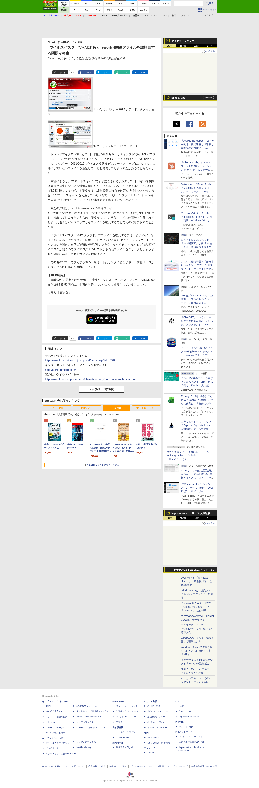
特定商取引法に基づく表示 (204, 766)
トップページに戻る (102, 389)
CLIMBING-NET (123, 737)
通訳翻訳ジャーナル (157, 716)
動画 (174, 15)
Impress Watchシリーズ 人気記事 (190, 513)
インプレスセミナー (86, 722)
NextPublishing (83, 747)
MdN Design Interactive (158, 743)
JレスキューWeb (155, 722)
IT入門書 (116, 408)
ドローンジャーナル (55, 727)
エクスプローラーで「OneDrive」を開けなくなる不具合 (196, 629)
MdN (146, 733)
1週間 (196, 46)
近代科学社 (117, 743)
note (125, 72)
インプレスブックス (86, 742)
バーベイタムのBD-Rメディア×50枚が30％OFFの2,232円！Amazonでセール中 (196, 352)
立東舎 (119, 722)
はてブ (107, 72)
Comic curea (185, 711)
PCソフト (86, 408)
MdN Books (153, 737)
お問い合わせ (78, 766)
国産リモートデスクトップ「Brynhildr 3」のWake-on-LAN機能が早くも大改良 (196, 425)
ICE (177, 701)
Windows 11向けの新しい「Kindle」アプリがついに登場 (197, 594)
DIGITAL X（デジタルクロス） (91, 727)
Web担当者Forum (54, 711)
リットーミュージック (127, 706)
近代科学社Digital (124, 747)
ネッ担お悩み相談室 (55, 733)
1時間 (169, 46)
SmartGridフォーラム (86, 706)
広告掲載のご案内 (97, 766)
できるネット (52, 748)
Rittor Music (118, 701)
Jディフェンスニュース (158, 711)
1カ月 (210, 46)
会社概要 (160, 766)
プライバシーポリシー (141, 766)
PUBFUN (179, 722)
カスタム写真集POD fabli (192, 742)
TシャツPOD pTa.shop (190, 736)
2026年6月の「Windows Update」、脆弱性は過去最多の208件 (196, 581)
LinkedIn (143, 72)
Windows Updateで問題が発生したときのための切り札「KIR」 (197, 651)
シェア (89, 72)
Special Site (178, 97)
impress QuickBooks (189, 716)
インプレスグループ (178, 766)
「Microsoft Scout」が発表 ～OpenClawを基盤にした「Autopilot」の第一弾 (196, 607)
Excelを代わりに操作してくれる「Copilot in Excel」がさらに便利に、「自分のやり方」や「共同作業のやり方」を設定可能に (197, 403)
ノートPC (57, 408)
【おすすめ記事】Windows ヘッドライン (193, 570)
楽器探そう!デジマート (127, 711)
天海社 (182, 706)
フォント (185, 15)
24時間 (183, 46)
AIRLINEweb (153, 706)
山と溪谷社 (117, 727)
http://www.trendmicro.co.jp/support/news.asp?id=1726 (80, 360)
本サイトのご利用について (55, 766)
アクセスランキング (182, 41)
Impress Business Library (88, 716)
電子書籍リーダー (146, 408)
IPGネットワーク (183, 732)
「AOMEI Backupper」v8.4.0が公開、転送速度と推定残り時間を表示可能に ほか (197, 144)
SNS (164, 15)
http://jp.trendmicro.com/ (60, 369)
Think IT (50, 706)
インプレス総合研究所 (56, 716)
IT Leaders (51, 722)
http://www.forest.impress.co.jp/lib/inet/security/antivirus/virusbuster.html (90, 379)
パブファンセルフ (187, 726)
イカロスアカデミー (157, 727)
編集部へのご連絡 (118, 766)
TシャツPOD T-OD (126, 716)
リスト (73, 72)
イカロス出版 (150, 701)
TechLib (151, 752)
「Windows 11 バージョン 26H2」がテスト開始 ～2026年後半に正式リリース (197, 488)
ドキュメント (150, 15)
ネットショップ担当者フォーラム (92, 711)
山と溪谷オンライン (125, 732)
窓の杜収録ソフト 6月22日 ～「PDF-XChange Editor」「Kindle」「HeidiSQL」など (189, 455)
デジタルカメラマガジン (58, 743)
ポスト (63, 72)
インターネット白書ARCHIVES (61, 753)
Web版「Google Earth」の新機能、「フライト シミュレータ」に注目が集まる (197, 299)
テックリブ (149, 748)
